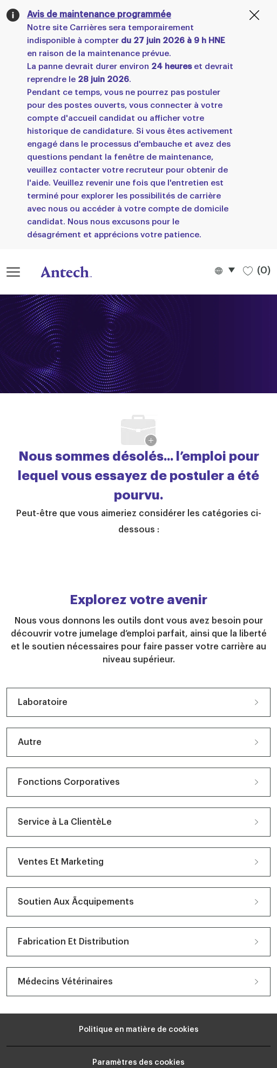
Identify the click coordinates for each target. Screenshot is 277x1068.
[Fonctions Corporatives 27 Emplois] (138, 782)
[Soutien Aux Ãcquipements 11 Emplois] (138, 901)
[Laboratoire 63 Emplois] (138, 702)
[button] (225, 270)
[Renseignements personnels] (139, 1030)
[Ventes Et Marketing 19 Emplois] (138, 862)
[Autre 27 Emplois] (138, 742)
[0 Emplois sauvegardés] (257, 270)
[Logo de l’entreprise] (60, 272)
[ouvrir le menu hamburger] (13, 272)
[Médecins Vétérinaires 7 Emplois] (138, 981)
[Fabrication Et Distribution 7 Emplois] (138, 941)
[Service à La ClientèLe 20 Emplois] (138, 822)
